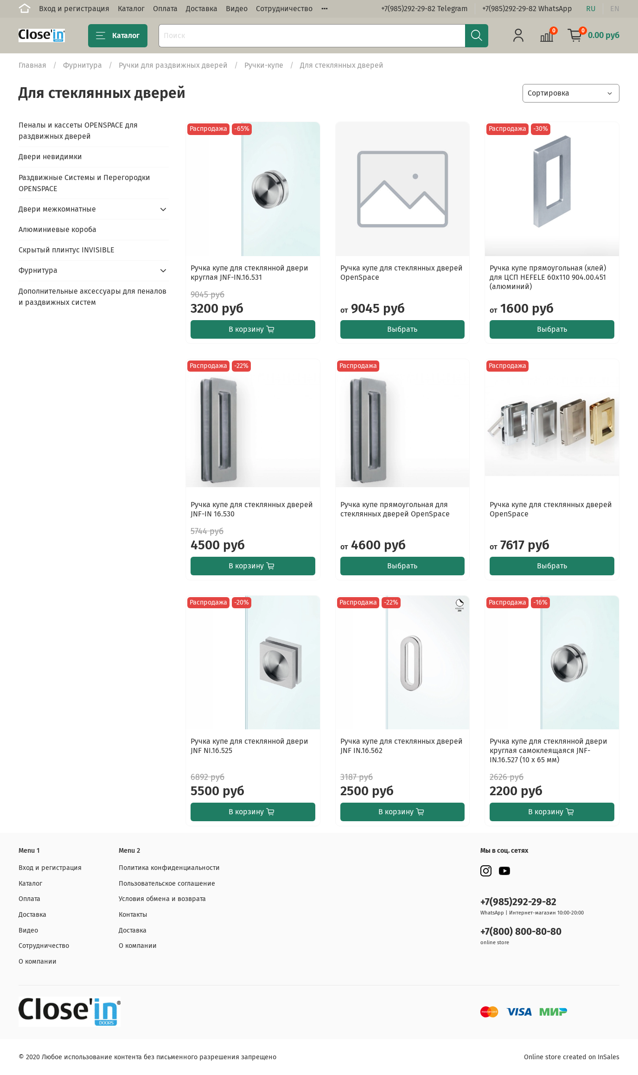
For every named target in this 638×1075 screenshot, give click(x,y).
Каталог (131, 8)
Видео (237, 8)
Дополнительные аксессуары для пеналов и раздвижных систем (92, 297)
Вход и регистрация (74, 8)
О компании (38, 962)
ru (591, 8)
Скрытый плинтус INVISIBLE (67, 249)
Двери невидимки (50, 156)
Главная (32, 65)
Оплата (165, 8)
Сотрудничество (284, 8)
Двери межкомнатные (57, 209)
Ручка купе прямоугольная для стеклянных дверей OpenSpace (395, 509)
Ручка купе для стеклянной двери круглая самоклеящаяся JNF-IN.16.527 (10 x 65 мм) (548, 750)
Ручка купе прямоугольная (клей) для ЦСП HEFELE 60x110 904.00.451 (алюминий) (548, 277)
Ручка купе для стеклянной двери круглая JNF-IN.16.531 (249, 273)
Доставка (201, 8)
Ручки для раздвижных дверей (173, 65)
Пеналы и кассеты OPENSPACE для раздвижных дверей (78, 131)
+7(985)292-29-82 (518, 902)
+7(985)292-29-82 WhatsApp (527, 8)
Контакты (133, 915)
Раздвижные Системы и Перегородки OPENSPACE (84, 183)
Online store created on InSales (571, 1057)
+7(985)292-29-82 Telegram (424, 8)
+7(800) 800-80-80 (520, 932)
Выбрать (402, 329)
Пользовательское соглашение (167, 884)
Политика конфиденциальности (169, 868)
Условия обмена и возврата (162, 899)
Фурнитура (82, 65)
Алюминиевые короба (57, 229)
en (614, 8)
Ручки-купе (263, 65)
